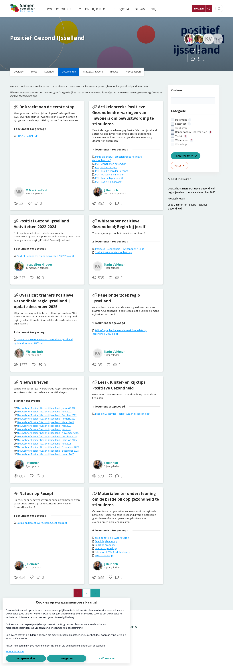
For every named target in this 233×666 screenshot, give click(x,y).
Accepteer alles (26, 658)
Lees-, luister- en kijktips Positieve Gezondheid (118, 385)
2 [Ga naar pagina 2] (86, 592)
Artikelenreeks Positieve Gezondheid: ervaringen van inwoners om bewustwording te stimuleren (123, 115)
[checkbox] (193, 132)
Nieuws (114, 71)
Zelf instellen (107, 658)
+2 (218, 38)
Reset (179, 165)
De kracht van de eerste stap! (47, 106)
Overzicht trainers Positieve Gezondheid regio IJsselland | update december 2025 (43, 301)
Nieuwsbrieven (33, 382)
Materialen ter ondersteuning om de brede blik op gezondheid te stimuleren (125, 499)
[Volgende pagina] (95, 593)
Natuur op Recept (36, 493)
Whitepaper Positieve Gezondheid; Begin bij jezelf (118, 223)
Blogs (34, 71)
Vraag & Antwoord (93, 71)
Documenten (69, 71)
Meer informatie (15, 651)
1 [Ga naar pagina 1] (77, 592)
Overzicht (19, 71)
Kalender (49, 71)
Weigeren (67, 658)
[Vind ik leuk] (29, 203)
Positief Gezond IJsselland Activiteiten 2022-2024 (41, 223)
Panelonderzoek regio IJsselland (116, 298)
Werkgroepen (133, 71)
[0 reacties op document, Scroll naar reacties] (39, 203)
